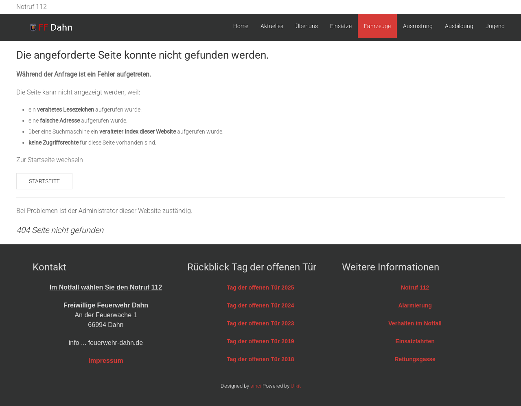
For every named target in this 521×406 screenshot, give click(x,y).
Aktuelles (271, 26)
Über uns (307, 26)
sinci (255, 386)
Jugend (495, 26)
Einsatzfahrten (414, 341)
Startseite (44, 181)
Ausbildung (459, 26)
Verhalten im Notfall (415, 323)
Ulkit (296, 386)
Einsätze (341, 26)
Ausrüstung (418, 26)
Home (240, 26)
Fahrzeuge (377, 26)
